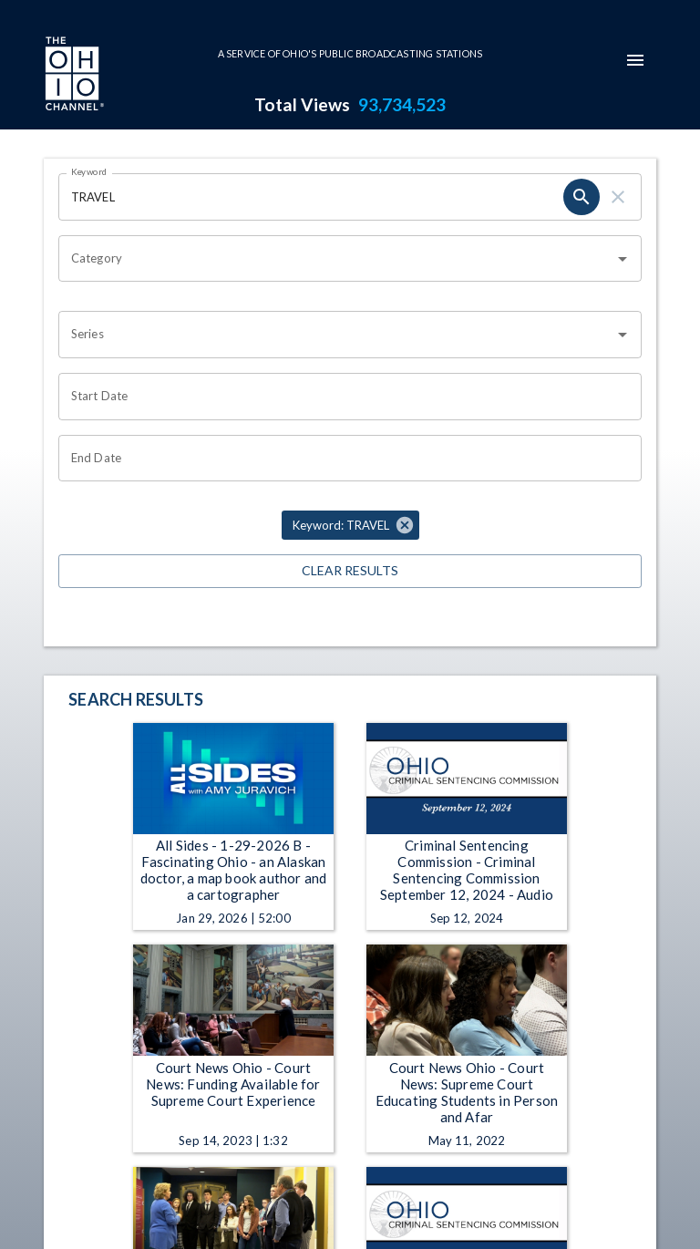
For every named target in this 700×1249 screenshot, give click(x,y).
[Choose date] (343, 396)
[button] (350, 525)
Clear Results (350, 571)
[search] (581, 197)
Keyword (89, 171)
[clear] (618, 197)
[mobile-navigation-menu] (635, 60)
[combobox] (336, 258)
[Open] (622, 259)
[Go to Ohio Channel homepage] (73, 75)
